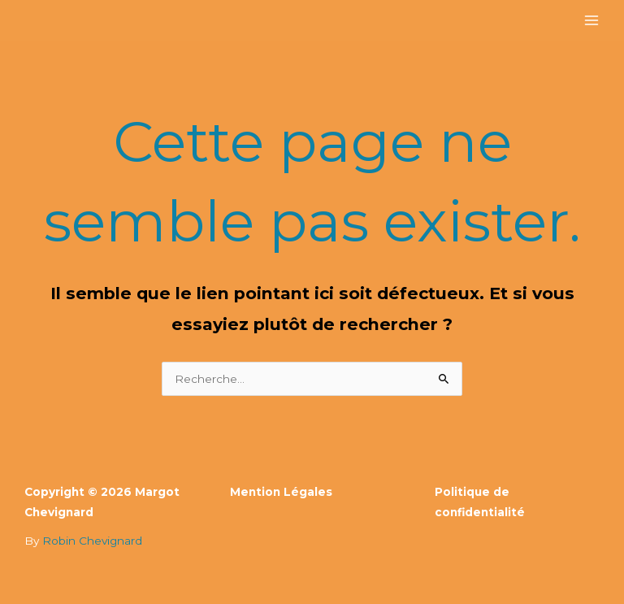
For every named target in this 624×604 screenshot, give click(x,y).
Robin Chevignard (92, 540)
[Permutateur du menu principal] (592, 20)
